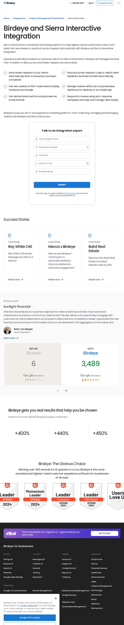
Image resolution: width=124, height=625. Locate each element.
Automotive (96, 559)
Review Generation (41, 595)
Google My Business (13, 602)
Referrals (8, 572)
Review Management (42, 590)
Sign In (91, 3)
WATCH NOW (104, 533)
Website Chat (68, 602)
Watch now (15, 280)
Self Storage (96, 590)
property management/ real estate (46, 18)
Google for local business (15, 590)
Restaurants (97, 608)
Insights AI (66, 563)
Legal (93, 581)
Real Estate (96, 594)
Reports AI (66, 572)
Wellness (95, 603)
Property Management (101, 586)
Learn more (14, 338)
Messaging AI (39, 559)
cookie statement (29, 615)
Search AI (8, 568)
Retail (93, 599)
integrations (19, 18)
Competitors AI (69, 568)
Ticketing (66, 577)
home (6, 18)
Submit (62, 184)
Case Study (14, 242)
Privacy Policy (70, 193)
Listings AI (8, 559)
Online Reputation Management (12, 596)
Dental (94, 563)
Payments (37, 577)
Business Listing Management (76, 590)
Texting (36, 572)
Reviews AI (8, 563)
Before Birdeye (33, 351)
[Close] (56, 608)
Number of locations (48, 147)
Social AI (36, 568)
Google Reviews (69, 595)
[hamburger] (118, 3)
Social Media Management (74, 606)
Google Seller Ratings (13, 577)
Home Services (98, 577)
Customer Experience (42, 602)
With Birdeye (90, 351)
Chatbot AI (38, 563)
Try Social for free (105, 3)
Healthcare (96, 572)
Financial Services (99, 568)
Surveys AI (66, 559)
